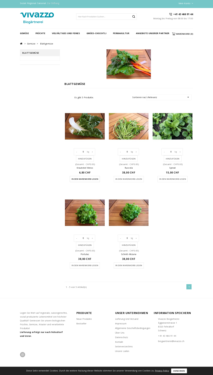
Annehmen (179, 371)
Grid (66, 97)
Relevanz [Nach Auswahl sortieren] (169, 97)
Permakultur (121, 33)
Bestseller (81, 323)
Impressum (121, 323)
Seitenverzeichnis (124, 346)
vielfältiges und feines (66, 33)
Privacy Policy (162, 370)
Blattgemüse (30, 52)
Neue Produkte (84, 319)
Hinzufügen (85, 158)
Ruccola (129, 167)
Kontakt (119, 342)
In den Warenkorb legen (84, 179)
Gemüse (24, 33)
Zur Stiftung (53, 3)
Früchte (40, 33)
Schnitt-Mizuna (128, 254)
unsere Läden (122, 351)
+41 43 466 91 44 (183, 14)
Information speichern (172, 313)
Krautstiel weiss (85, 167)
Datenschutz (121, 337)
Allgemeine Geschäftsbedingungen (132, 328)
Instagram (22, 355)
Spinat (172, 167)
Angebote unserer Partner (152, 33)
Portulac (85, 254)
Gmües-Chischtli (96, 33)
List (70, 97)
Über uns (120, 333)
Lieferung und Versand (126, 319)
